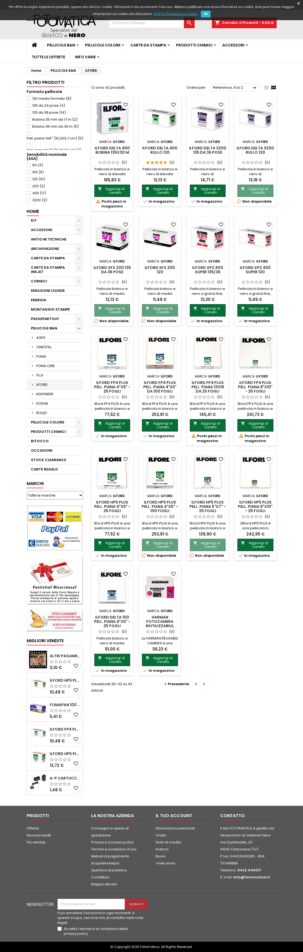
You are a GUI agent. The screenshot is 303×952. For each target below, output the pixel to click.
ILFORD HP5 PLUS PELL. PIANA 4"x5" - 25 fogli (112, 506)
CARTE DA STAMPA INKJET (48, 269)
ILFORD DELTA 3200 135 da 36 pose (207, 150)
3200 (39, 200)
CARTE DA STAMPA (148, 45)
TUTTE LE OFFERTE (48, 57)
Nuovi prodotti (39, 835)
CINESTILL (44, 347)
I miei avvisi (165, 863)
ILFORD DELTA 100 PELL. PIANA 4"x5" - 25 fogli (112, 621)
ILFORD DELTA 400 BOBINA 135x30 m (112, 150)
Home (33, 211)
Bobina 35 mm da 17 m (54, 119)
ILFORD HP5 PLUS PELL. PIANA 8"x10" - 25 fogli (255, 506)
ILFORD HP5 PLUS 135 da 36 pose (65, 754)
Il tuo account (174, 816)
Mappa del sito (104, 884)
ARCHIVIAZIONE (45, 248)
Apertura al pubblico (109, 870)
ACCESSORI (233, 45)
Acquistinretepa (105, 863)
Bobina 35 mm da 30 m (55, 126)
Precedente (176, 684)
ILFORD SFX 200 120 (160, 270)
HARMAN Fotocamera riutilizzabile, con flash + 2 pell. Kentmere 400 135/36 (159, 628)
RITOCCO (40, 441)
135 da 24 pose (48, 105)
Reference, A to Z (235, 88)
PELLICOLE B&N (61, 45)
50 (37, 165)
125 (38, 179)
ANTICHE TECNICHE (48, 239)
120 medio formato (51, 98)
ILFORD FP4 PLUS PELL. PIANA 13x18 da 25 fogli (207, 387)
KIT (34, 220)
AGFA (40, 337)
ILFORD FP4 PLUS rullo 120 (65, 729)
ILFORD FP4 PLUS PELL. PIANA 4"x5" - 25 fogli (112, 387)
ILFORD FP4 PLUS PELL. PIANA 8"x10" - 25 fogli (255, 387)
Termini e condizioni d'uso (114, 849)
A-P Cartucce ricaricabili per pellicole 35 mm (65, 778)
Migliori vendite (45, 641)
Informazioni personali (175, 828)
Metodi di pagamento (110, 856)
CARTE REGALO (44, 469)
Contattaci (100, 877)
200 (38, 186)
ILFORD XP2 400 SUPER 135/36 (207, 270)
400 (39, 193)
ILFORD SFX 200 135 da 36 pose (112, 270)
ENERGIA (38, 300)
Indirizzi (162, 849)
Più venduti (36, 842)
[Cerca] (152, 22)
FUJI (39, 375)
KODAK (42, 403)
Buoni (160, 856)
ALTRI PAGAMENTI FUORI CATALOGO (65, 656)
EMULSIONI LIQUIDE (48, 290)
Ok (206, 14)
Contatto (232, 816)
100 (38, 172)
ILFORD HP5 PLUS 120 (65, 680)
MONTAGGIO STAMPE (50, 309)
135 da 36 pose (49, 112)
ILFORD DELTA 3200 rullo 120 (255, 150)
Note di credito (168, 842)
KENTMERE (45, 394)
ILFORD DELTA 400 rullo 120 (159, 150)
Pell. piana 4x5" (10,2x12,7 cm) (55, 138)
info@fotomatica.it (251, 877)
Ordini (161, 835)
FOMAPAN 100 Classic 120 (65, 705)
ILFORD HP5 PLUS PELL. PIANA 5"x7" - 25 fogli (208, 506)
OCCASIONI (41, 450)
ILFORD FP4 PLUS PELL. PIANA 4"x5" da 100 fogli (160, 387)
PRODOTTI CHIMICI (194, 45)
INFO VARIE (85, 57)
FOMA (41, 356)
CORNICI (39, 281)
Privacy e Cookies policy (112, 842)
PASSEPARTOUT (45, 318)
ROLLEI (41, 412)
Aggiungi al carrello (111, 190)
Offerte (33, 828)
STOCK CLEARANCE (48, 459)
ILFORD (42, 384)
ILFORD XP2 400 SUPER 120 (255, 270)
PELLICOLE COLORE (102, 45)
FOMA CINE (45, 365)
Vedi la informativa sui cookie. (175, 14)
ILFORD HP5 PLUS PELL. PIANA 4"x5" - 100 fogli (160, 506)
